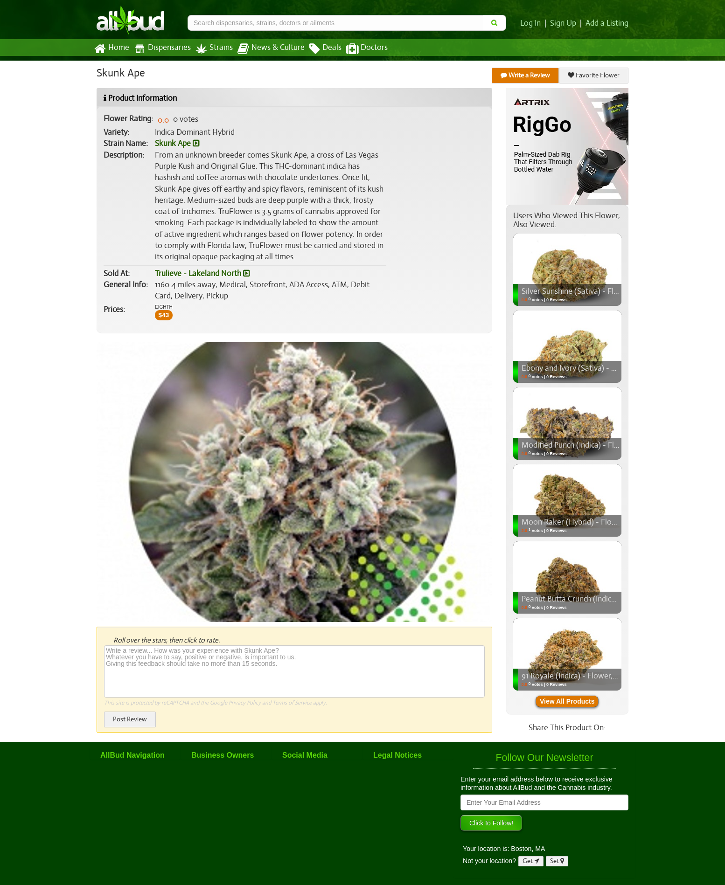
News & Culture (266, 49)
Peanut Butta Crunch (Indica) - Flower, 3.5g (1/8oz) (606, 599)
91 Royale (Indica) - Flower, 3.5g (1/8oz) (586, 676)
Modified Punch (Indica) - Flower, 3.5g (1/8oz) (597, 445)
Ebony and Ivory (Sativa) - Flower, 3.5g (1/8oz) (599, 368)
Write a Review (526, 75)
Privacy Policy (245, 702)
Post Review (129, 719)
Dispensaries (160, 49)
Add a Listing (607, 23)
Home (111, 49)
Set (557, 861)
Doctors (359, 49)
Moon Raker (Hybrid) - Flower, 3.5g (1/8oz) (593, 522)
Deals (318, 49)
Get (531, 861)
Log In (532, 23)
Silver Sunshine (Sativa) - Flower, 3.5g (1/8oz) (596, 291)
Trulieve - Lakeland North (201, 273)
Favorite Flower (594, 75)
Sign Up (565, 23)
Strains (211, 49)
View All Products (567, 701)
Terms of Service (291, 702)
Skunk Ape (177, 143)
